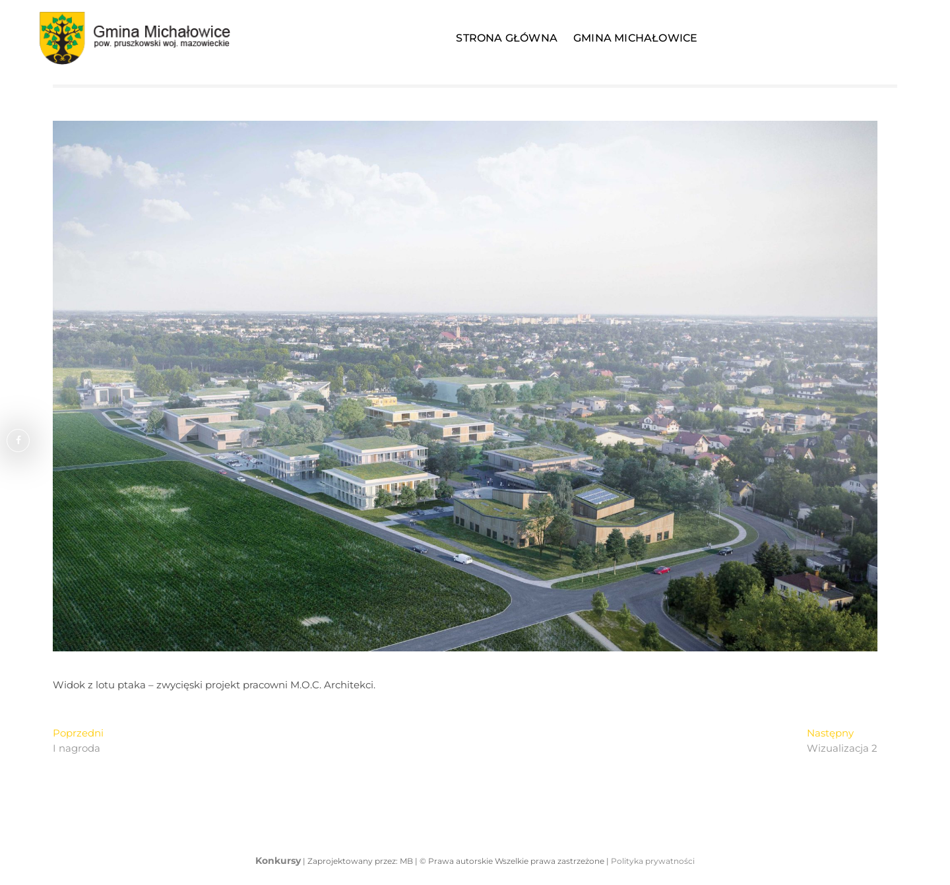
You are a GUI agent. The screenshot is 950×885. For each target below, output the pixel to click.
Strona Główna (506, 38)
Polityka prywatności (653, 861)
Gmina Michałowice (635, 38)
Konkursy (278, 861)
